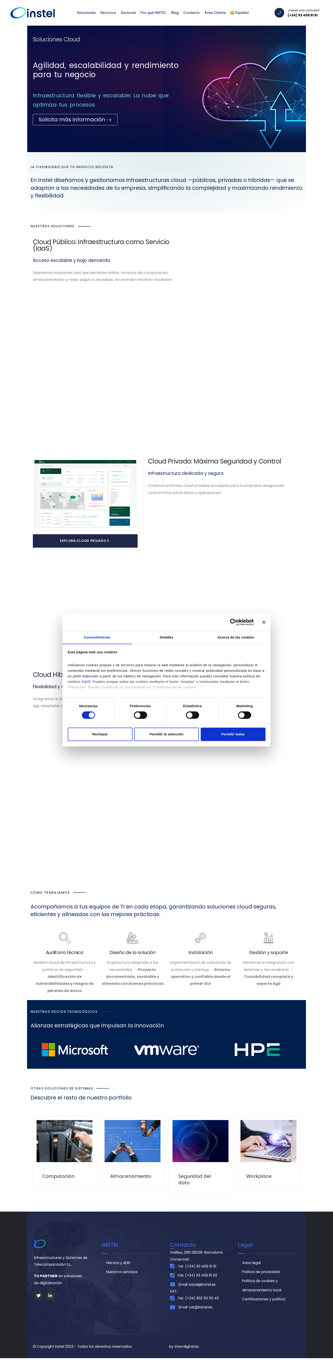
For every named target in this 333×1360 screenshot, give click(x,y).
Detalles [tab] (166, 637)
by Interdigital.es (184, 1348)
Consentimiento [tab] (97, 637)
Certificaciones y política (264, 1300)
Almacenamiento (130, 1176)
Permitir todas (233, 734)
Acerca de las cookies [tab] (236, 637)
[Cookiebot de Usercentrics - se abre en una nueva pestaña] (233, 622)
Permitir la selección (166, 734)
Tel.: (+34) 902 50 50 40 (199, 1299)
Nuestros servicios (122, 1272)
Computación (58, 1176)
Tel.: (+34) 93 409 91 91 (197, 1266)
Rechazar (100, 734)
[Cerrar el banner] (263, 622)
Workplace (259, 1176)
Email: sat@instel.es (196, 1308)
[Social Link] (38, 1296)
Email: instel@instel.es (198, 1285)
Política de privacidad (261, 1272)
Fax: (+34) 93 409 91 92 (198, 1276)
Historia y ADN (119, 1263)
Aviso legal (251, 1263)
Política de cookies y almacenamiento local (262, 1286)
